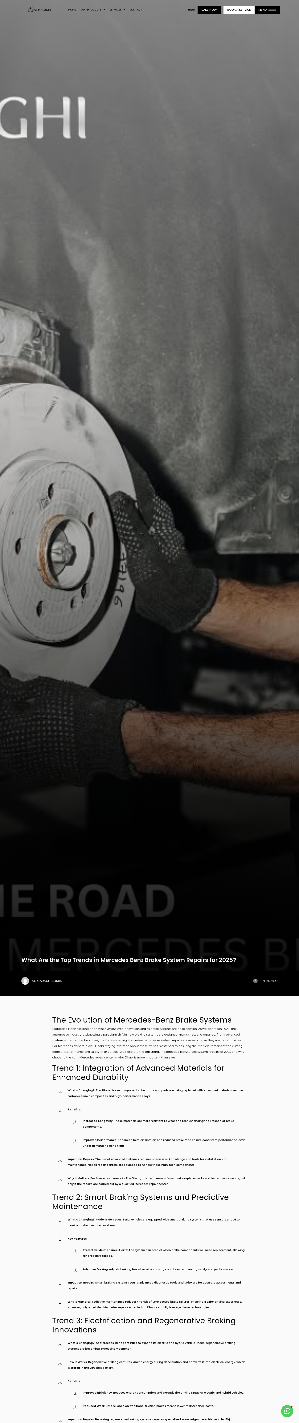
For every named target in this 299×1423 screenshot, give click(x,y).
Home (72, 9)
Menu (267, 9)
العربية (191, 10)
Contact (135, 9)
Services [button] (115, 9)
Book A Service (239, 9)
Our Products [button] (91, 9)
